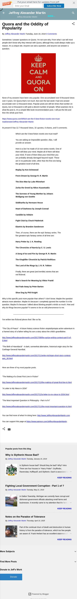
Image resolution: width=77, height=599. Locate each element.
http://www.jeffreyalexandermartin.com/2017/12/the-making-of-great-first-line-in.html (37, 382)
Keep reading (64, 478)
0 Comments (51, 34)
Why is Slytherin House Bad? (22, 455)
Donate (13, 577)
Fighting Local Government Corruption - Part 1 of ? (34, 485)
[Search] (73, 13)
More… (51, 16)
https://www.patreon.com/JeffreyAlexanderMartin (46, 421)
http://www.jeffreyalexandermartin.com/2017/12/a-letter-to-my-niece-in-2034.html (35, 394)
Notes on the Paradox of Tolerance (25, 516)
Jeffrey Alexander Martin (27, 13)
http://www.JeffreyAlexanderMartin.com (53, 415)
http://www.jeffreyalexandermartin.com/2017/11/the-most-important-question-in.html (36, 406)
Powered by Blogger (38, 594)
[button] (38, 4)
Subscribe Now (54, 6)
